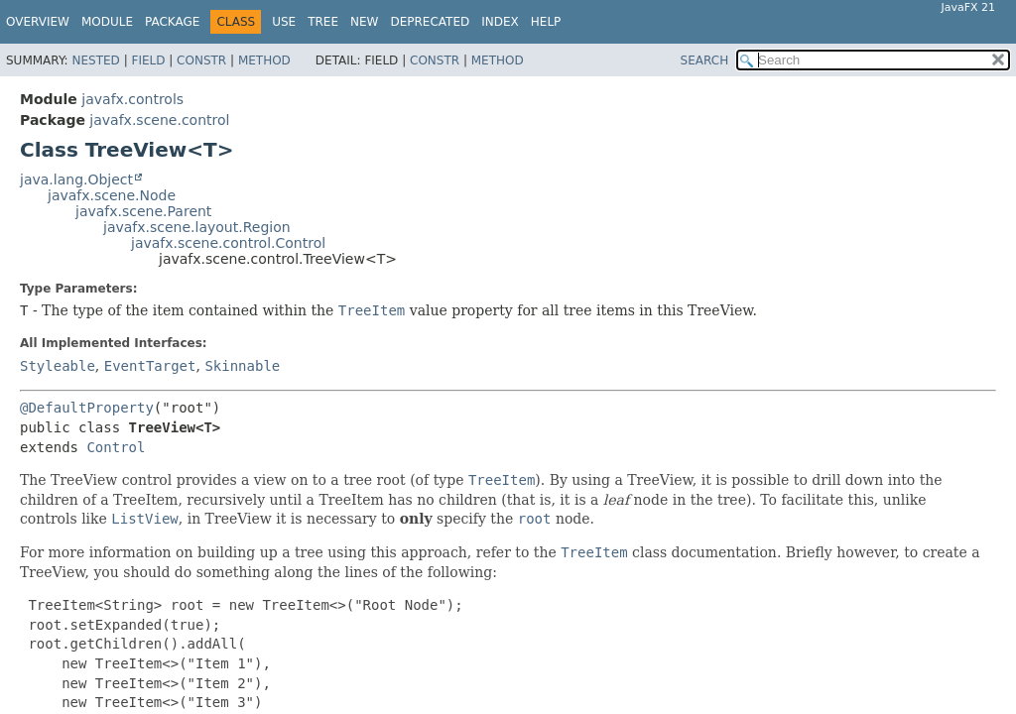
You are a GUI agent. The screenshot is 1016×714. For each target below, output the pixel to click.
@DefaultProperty (87, 408)
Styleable (57, 366)
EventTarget (150, 366)
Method (264, 60)
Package (172, 22)
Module (107, 22)
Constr (201, 60)
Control (115, 447)
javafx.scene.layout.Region (197, 227)
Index (500, 22)
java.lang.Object (76, 179)
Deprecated (429, 22)
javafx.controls (132, 99)
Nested (95, 60)
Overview (37, 22)
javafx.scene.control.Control (228, 243)
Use (284, 22)
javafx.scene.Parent (143, 211)
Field (148, 60)
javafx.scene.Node (112, 195)
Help (546, 22)
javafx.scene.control (159, 120)
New (364, 22)
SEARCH (705, 60)
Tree (323, 22)
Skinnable (242, 366)
